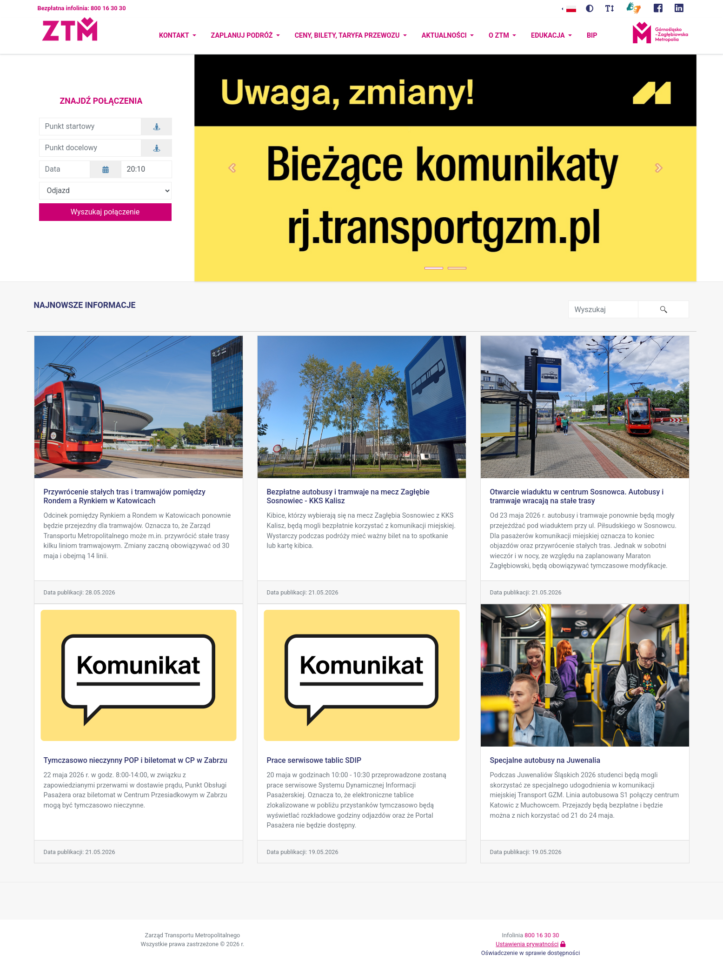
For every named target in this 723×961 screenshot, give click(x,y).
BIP (592, 36)
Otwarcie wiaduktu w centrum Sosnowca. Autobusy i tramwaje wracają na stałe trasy (577, 496)
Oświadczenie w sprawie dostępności (530, 952)
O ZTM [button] (500, 36)
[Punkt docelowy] (90, 148)
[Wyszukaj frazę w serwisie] (603, 309)
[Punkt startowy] (90, 126)
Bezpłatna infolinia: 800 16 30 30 (82, 8)
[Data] (64, 169)
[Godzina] (146, 169)
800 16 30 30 (541, 935)
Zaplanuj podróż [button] (242, 36)
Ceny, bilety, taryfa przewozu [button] (348, 36)
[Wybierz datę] (105, 169)
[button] (232, 167)
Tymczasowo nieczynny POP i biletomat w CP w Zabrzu (135, 760)
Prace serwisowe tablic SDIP (314, 760)
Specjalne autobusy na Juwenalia (545, 760)
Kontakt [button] (175, 36)
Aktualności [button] (445, 36)
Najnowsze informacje (85, 305)
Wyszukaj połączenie (105, 211)
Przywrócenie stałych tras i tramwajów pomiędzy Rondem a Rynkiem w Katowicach (125, 496)
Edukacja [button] (548, 36)
